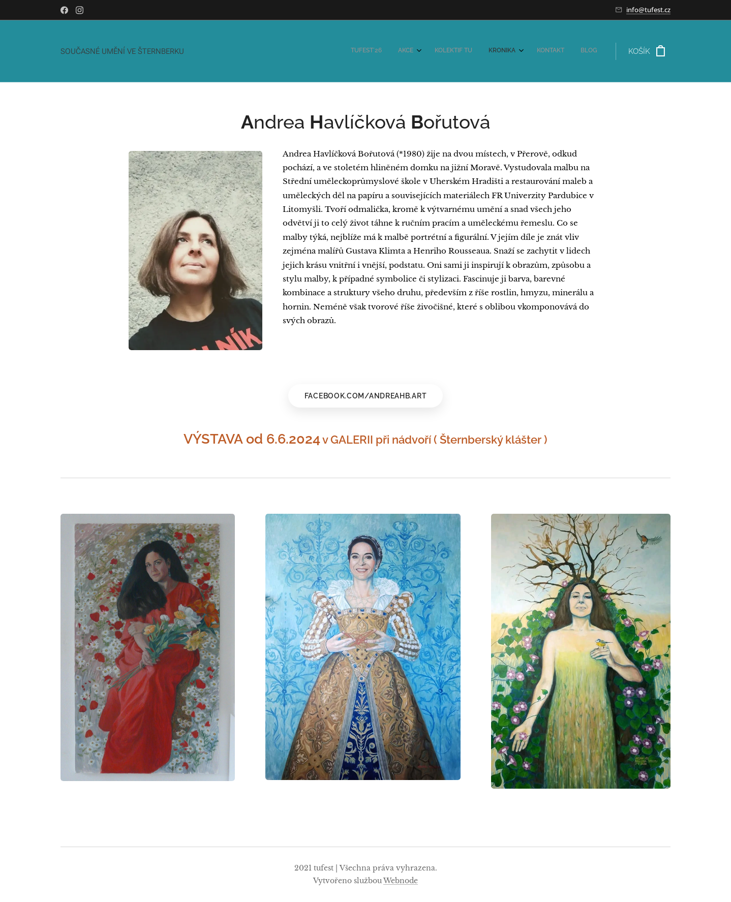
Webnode (400, 880)
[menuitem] (508, 51)
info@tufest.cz (648, 9)
